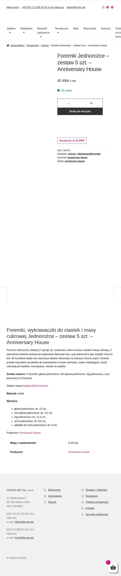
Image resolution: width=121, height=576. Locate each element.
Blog (75, 28)
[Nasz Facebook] (107, 7)
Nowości (105, 28)
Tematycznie (33, 45)
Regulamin (92, 496)
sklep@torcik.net (76, 7)
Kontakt (90, 508)
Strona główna (17, 45)
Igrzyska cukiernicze (97, 514)
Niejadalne (26, 28)
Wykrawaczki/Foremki (89, 154)
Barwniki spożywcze (43, 30)
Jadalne (11, 28)
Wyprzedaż (89, 28)
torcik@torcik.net (24, 537)
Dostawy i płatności (96, 490)
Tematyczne (61, 28)
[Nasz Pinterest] (112, 7)
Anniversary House (77, 157)
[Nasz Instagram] (103, 7)
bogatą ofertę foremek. (35, 385)
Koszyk (52, 502)
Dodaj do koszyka (80, 111)
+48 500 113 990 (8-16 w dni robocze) (42, 7)
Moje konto (13, 7)
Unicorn (45, 45)
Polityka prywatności (97, 502)
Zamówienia (55, 496)
